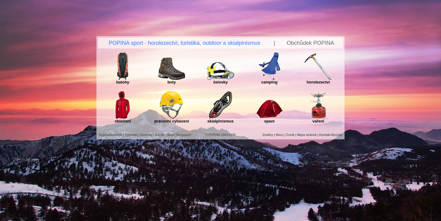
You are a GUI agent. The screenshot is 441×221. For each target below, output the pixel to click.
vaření (318, 119)
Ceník (290, 135)
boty (171, 80)
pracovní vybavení (171, 119)
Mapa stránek (307, 135)
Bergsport (183, 135)
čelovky (220, 80)
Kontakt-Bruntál (330, 135)
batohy (122, 80)
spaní (269, 119)
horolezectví (318, 80)
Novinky (147, 135)
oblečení (123, 119)
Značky (268, 135)
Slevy (280, 135)
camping (269, 80)
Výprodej (131, 135)
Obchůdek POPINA (310, 43)
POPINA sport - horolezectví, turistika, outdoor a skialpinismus (184, 43)
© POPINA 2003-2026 (220, 135)
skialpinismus (220, 119)
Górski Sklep (164, 135)
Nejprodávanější (110, 135)
